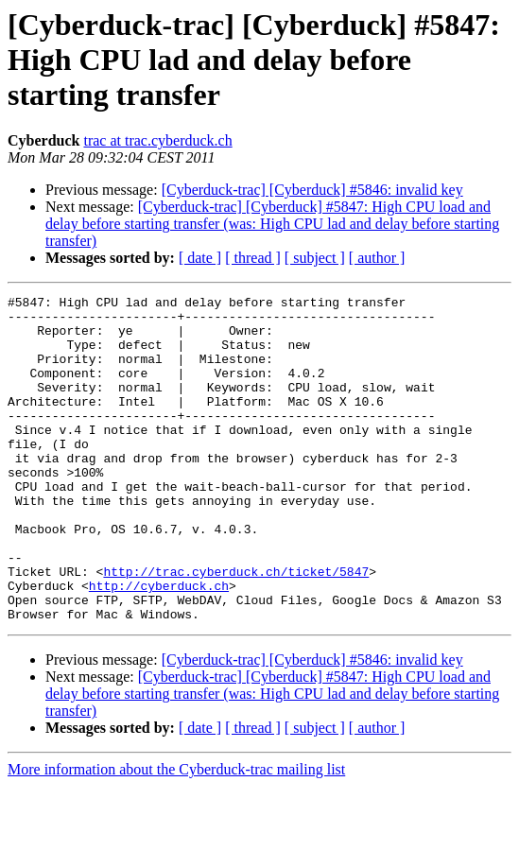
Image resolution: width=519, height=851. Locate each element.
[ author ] (377, 258)
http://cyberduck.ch (159, 644)
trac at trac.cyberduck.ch (157, 140)
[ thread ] (253, 258)
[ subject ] (315, 258)
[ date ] (200, 258)
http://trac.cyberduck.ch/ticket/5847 (236, 627)
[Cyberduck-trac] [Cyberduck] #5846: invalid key (312, 190)
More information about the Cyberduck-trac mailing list (176, 834)
